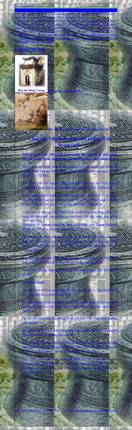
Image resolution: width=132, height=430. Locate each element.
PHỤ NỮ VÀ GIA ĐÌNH (43, 31)
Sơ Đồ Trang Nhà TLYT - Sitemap (57, 35)
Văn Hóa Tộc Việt (93, 38)
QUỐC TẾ (65, 31)
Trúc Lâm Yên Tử (24, 5)
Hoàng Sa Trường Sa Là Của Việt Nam (37, 28)
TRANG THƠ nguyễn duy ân (62, 38)
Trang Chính (21, 21)
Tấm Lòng (80, 31)
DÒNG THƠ (67, 21)
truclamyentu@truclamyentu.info (96, 410)
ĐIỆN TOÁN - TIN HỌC (29, 24)
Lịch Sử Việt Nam (30, 49)
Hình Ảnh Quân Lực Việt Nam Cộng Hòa (90, 24)
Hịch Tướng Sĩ (55, 24)
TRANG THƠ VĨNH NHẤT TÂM (98, 35)
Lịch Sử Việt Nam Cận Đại (77, 28)
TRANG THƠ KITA (29, 38)
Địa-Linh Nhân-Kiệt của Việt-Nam (95, 21)
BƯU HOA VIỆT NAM (44, 21)
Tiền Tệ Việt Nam (99, 31)
